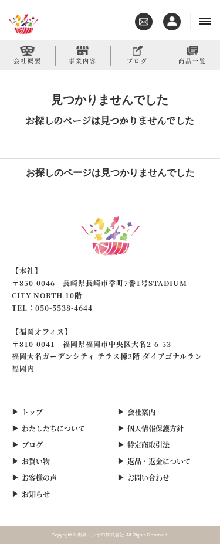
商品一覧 (192, 60)
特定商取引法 (148, 445)
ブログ (137, 60)
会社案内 (141, 412)
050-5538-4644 (64, 307)
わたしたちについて (53, 428)
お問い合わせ (148, 477)
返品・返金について (159, 461)
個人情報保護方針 (155, 428)
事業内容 (83, 60)
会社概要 (27, 60)
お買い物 (36, 461)
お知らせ (36, 494)
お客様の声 (39, 477)
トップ (32, 412)
